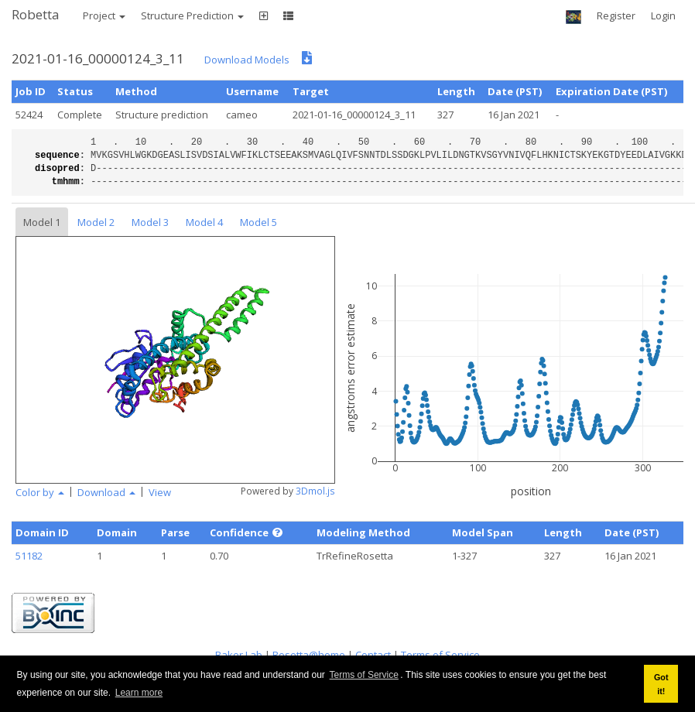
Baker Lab (238, 655)
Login (663, 15)
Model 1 (41, 222)
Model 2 (96, 222)
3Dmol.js (315, 491)
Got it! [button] (661, 684)
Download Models (246, 60)
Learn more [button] (139, 692)
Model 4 (204, 222)
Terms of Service (364, 674)
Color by (39, 492)
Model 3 (150, 222)
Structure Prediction (192, 15)
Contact (373, 655)
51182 (29, 556)
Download (106, 492)
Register (616, 15)
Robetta (36, 14)
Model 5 (258, 222)
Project (104, 15)
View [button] (160, 492)
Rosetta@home (308, 655)
